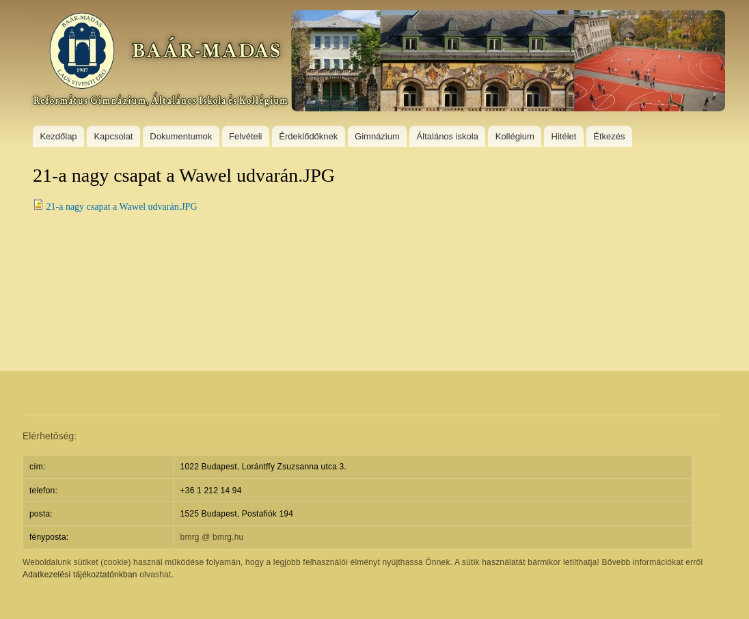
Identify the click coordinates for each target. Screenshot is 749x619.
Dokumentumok (181, 136)
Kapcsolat (113, 136)
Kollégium (514, 136)
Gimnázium (377, 136)
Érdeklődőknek (308, 136)
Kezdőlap (58, 136)
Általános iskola (447, 136)
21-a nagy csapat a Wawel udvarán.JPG (122, 207)
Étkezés (609, 136)
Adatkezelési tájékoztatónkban (80, 574)
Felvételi (245, 136)
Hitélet (564, 136)
